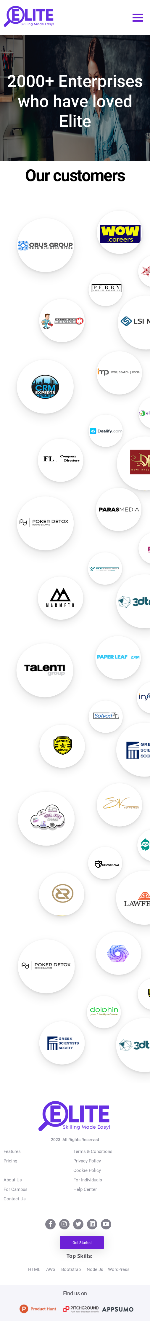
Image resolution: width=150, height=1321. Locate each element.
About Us (13, 1180)
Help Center (85, 1189)
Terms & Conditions (92, 1151)
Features (12, 1151)
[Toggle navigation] (137, 18)
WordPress (120, 1269)
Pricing (10, 1161)
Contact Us (15, 1199)
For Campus (16, 1189)
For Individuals (87, 1180)
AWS (52, 1269)
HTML (35, 1269)
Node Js (96, 1269)
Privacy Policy (87, 1161)
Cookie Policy (87, 1170)
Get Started (81, 1242)
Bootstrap (72, 1269)
